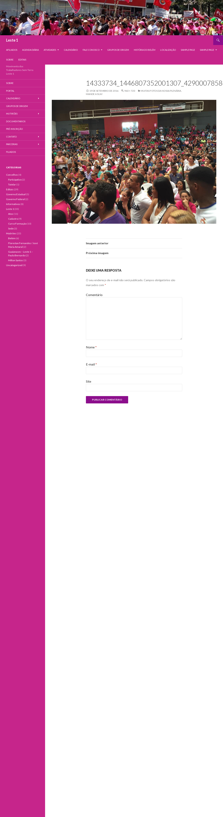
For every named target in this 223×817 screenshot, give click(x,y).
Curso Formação (17, 223)
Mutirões (11, 113)
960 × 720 (129, 90)
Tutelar (12, 184)
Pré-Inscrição (14, 129)
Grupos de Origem (118, 49)
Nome (91, 347)
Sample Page (188, 49)
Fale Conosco (91, 49)
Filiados (11, 152)
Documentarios (15, 121)
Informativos (13, 204)
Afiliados (11, 49)
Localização (168, 49)
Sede (11, 228)
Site (88, 381)
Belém (11, 238)
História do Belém (144, 49)
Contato (11, 136)
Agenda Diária (30, 49)
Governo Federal (15, 199)
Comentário (94, 295)
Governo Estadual (16, 194)
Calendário (71, 49)
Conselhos (12, 174)
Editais (22, 59)
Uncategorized (14, 265)
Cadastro (13, 218)
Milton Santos (15, 260)
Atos (10, 213)
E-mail (91, 364)
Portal (10, 90)
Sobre (9, 59)
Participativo (15, 179)
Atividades (50, 49)
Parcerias (11, 144)
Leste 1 (12, 40)
